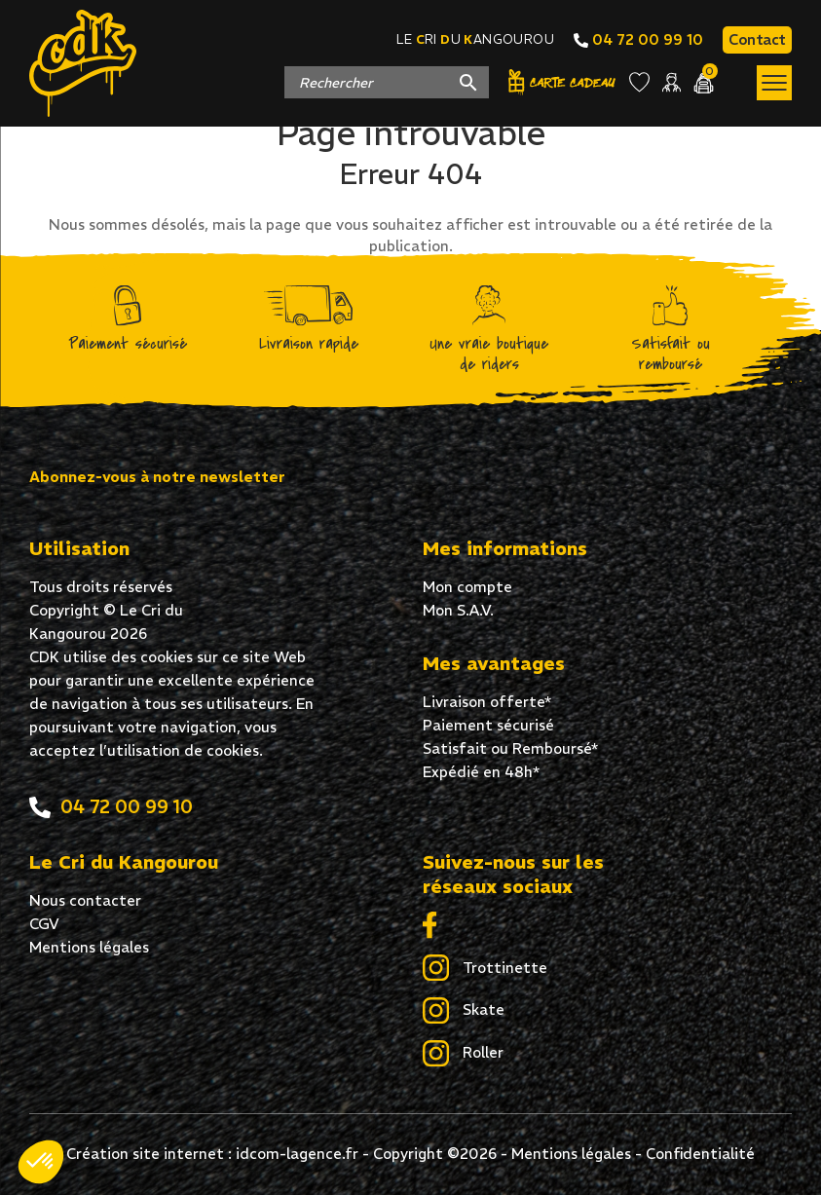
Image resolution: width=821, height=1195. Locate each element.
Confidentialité (700, 1153)
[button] (41, 1162)
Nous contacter (85, 900)
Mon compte (467, 587)
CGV (44, 924)
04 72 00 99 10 (638, 39)
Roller (463, 1053)
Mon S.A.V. (458, 610)
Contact (757, 39)
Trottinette (485, 969)
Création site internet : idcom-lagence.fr (212, 1153)
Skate (463, 1011)
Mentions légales (89, 947)
